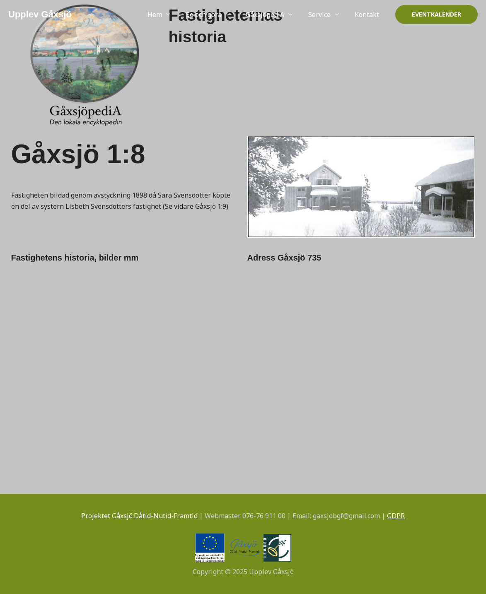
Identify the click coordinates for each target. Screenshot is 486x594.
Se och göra (212, 14)
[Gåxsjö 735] (361, 341)
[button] (436, 14)
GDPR (396, 515)
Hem (166, 14)
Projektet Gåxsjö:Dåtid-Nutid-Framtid (139, 515)
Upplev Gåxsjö (40, 14)
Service (323, 14)
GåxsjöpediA (271, 14)
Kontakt (368, 14)
